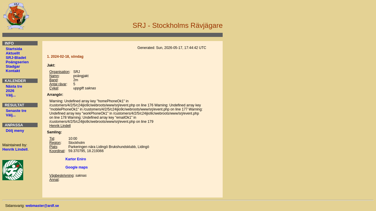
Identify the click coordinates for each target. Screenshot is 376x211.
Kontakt (13, 71)
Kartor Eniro (76, 159)
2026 (10, 91)
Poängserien (17, 62)
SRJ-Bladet (16, 57)
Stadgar (13, 66)
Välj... (11, 95)
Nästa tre (14, 86)
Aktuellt (13, 53)
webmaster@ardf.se (42, 206)
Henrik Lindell (15, 149)
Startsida (14, 49)
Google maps (77, 167)
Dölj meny (15, 130)
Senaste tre (16, 110)
